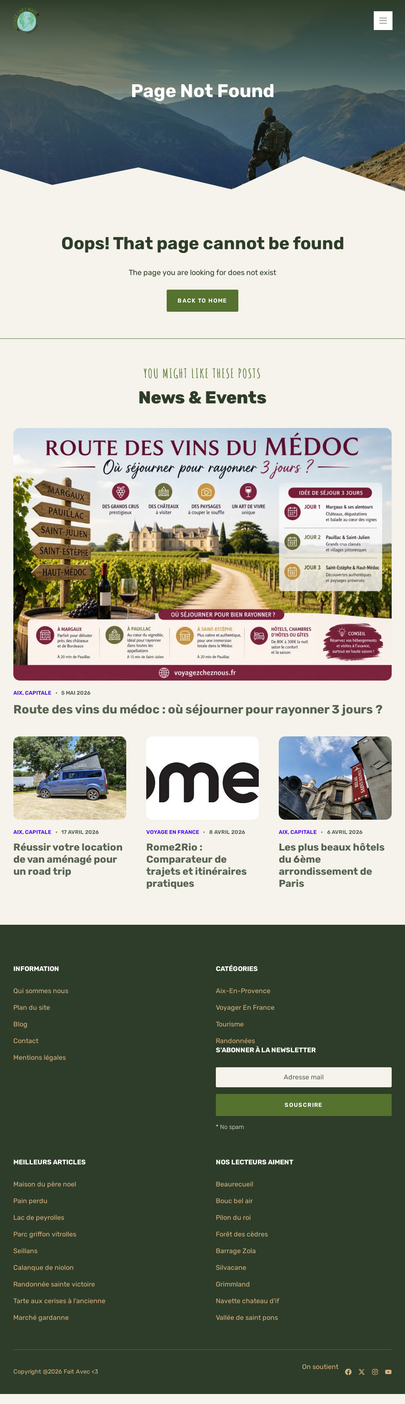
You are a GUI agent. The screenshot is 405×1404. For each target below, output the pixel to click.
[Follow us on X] (361, 1372)
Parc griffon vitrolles (44, 1234)
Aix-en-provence (243, 991)
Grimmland (233, 1284)
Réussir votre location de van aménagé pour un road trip (67, 859)
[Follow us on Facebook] (348, 1372)
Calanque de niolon (43, 1267)
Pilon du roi (233, 1217)
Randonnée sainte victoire (54, 1284)
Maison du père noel (44, 1184)
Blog (20, 1024)
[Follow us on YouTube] (388, 1372)
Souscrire (303, 1104)
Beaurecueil (234, 1184)
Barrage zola (236, 1251)
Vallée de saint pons (247, 1317)
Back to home (203, 300)
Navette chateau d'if (247, 1301)
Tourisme (230, 1024)
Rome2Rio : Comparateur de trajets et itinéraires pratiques (196, 865)
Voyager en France (245, 1007)
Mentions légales (39, 1057)
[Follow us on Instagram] (375, 1372)
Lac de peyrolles (38, 1217)
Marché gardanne (41, 1317)
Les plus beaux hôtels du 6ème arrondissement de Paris (332, 865)
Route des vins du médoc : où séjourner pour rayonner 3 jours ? (197, 709)
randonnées (235, 1041)
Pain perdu (30, 1201)
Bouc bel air (234, 1201)
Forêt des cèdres (242, 1234)
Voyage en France (172, 832)
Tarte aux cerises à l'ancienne (59, 1301)
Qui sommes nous (40, 991)
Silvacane (231, 1267)
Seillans (25, 1251)
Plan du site (31, 1007)
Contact (25, 1041)
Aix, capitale (32, 693)
